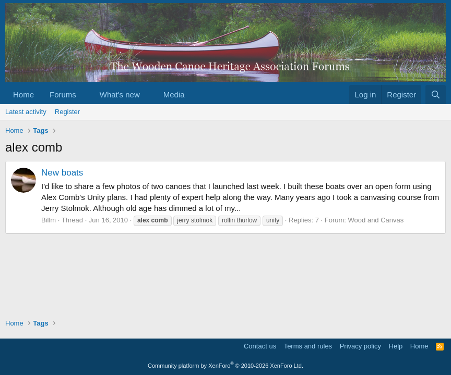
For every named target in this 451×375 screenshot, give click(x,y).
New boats (62, 173)
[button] (84, 94)
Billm (48, 220)
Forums (63, 94)
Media (174, 94)
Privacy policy (360, 346)
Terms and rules (308, 346)
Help (396, 346)
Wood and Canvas (376, 220)
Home (23, 94)
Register (67, 112)
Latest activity (25, 112)
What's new (120, 94)
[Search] (435, 94)
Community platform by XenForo (225, 365)
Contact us (260, 346)
